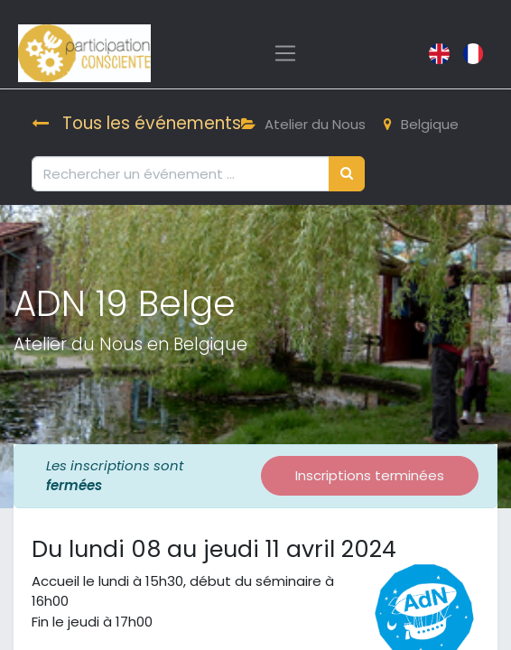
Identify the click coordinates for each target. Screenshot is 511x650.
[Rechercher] (347, 173)
